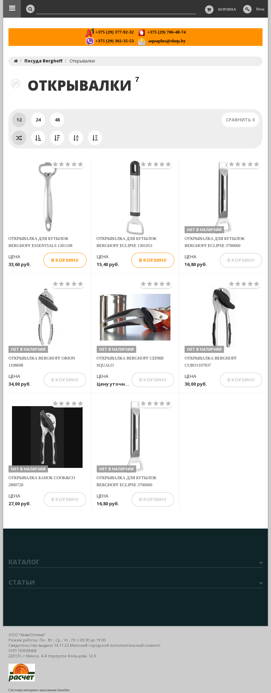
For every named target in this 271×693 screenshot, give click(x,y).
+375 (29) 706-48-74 (161, 32)
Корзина (227, 9)
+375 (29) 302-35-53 (109, 40)
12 (19, 119)
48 (57, 119)
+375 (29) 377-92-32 (109, 32)
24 (38, 119)
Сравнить (240, 119)
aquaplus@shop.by (161, 40)
